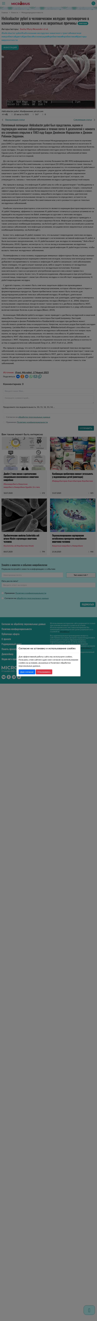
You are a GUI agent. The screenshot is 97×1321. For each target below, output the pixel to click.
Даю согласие (27, 672)
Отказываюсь (44, 672)
